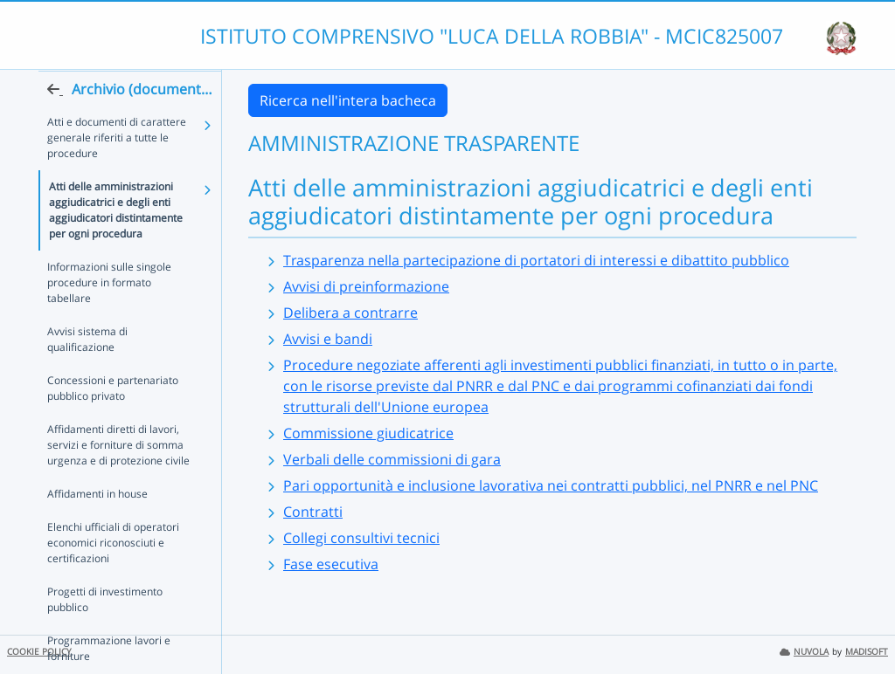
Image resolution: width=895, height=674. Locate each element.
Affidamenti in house (97, 527)
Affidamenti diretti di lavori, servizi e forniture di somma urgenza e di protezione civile (118, 479)
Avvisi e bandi (327, 338)
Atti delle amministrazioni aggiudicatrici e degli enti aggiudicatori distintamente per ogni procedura (116, 244)
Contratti (313, 511)
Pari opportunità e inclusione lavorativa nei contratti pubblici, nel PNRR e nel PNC (550, 485)
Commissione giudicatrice (368, 433)
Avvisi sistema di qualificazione (87, 373)
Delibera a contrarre (350, 312)
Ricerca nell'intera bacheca (348, 100)
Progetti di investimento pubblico (105, 633)
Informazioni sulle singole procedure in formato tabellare (109, 316)
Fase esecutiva (330, 564)
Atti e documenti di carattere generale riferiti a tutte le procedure (116, 171)
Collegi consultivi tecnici (361, 537)
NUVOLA (804, 651)
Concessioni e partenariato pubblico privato (112, 422)
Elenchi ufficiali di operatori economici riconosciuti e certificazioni (113, 577)
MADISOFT (866, 651)
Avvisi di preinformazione (366, 286)
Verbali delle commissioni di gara (392, 459)
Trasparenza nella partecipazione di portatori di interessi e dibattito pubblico (536, 260)
